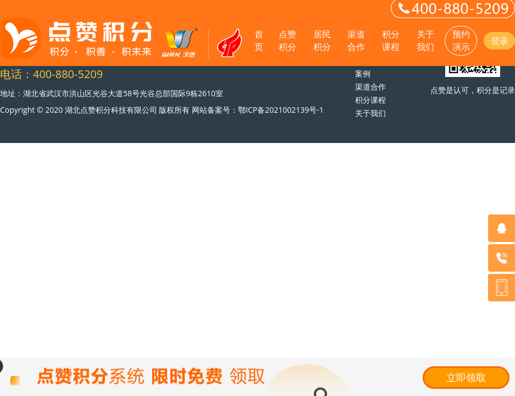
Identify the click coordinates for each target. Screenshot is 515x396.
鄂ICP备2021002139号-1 (281, 110)
